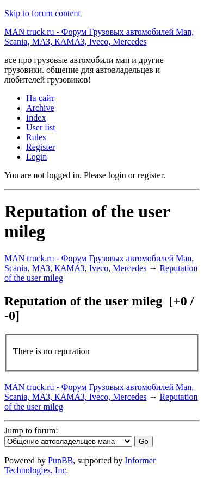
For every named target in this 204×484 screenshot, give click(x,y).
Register (40, 147)
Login (36, 156)
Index (36, 117)
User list (40, 127)
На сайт (40, 98)
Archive (40, 107)
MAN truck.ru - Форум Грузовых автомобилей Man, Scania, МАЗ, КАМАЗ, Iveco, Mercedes (99, 36)
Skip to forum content (42, 13)
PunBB (60, 460)
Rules (36, 137)
